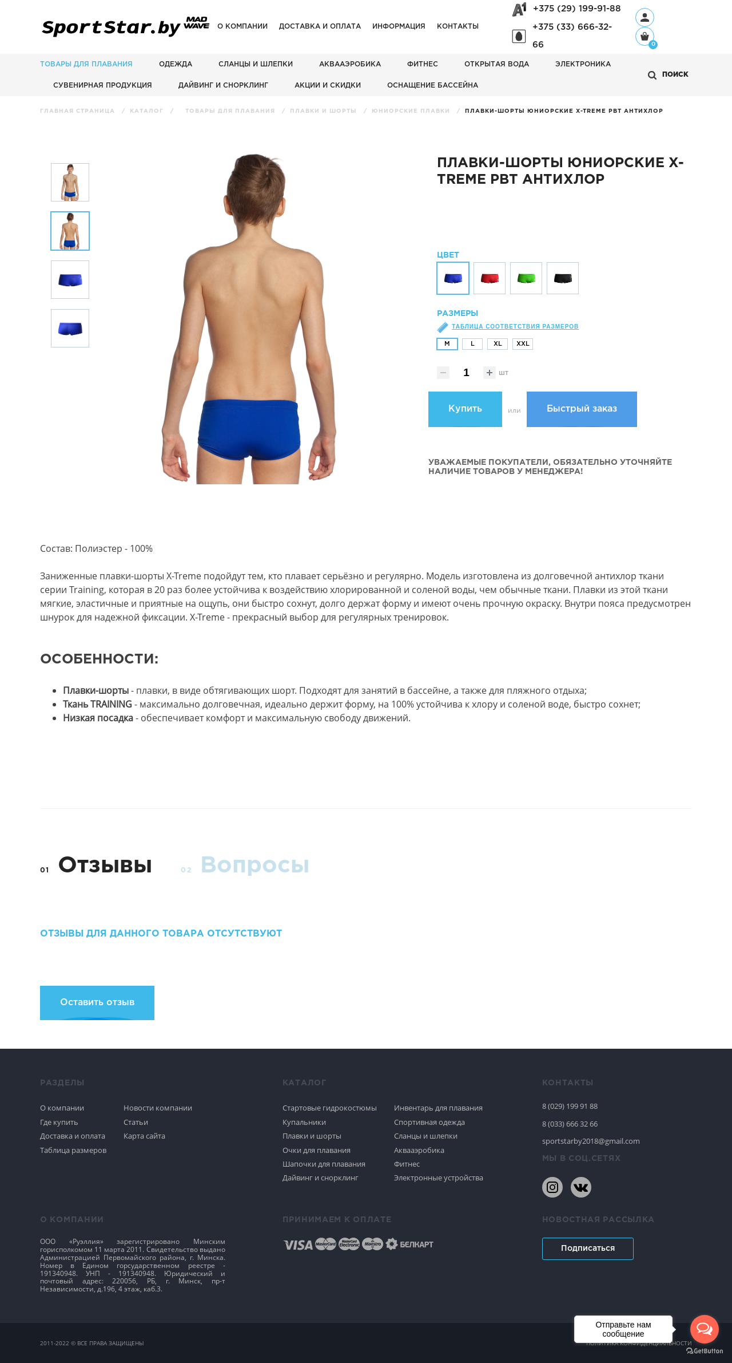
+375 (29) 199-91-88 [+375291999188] (577, 9)
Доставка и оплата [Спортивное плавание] (72, 1136)
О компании (242, 26)
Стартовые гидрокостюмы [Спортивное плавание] (330, 1108)
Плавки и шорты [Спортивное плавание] (312, 1136)
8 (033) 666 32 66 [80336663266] (570, 1124)
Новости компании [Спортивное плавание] (158, 1108)
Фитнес (422, 64)
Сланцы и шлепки (255, 64)
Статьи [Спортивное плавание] (136, 1122)
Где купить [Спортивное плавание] (59, 1122)
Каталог (148, 111)
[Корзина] (645, 37)
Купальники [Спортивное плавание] (304, 1122)
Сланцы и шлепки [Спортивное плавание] (426, 1136)
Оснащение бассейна (432, 85)
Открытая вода (496, 64)
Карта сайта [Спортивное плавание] (144, 1136)
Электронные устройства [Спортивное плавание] (438, 1177)
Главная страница (78, 111)
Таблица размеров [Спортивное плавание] (73, 1150)
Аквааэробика (350, 64)
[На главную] (126, 37)
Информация (398, 26)
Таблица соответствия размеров (515, 334)
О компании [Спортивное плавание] (62, 1108)
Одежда (175, 64)
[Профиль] (644, 17)
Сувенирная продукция (102, 85)
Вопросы (254, 866)
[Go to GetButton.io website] (704, 1351)
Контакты (458, 26)
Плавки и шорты (324, 111)
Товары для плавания (86, 64)
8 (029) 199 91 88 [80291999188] (570, 1106)
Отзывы (105, 866)
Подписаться (588, 1248)
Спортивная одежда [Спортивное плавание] (429, 1122)
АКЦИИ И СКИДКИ (328, 85)
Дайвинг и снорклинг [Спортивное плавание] (321, 1177)
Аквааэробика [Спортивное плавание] (419, 1150)
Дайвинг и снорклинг (223, 85)
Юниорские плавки (412, 111)
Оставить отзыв (97, 1002)
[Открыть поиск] (668, 75)
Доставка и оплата (320, 26)
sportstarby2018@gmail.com (591, 1141)
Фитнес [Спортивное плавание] (407, 1164)
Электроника (583, 64)
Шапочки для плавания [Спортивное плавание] (324, 1164)
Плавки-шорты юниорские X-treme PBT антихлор (564, 111)
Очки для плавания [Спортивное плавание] (317, 1150)
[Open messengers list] (704, 1329)
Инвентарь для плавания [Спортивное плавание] (438, 1108)
